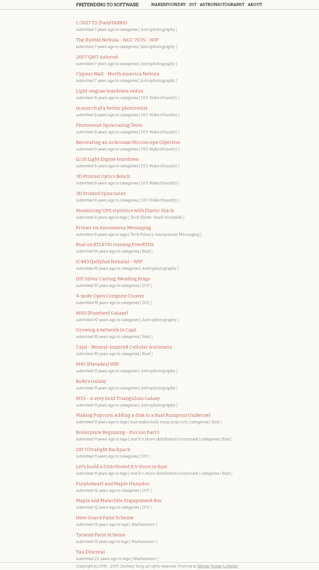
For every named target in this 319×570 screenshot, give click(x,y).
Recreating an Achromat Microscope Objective (128, 142)
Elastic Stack (152, 217)
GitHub (203, 566)
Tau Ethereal (90, 552)
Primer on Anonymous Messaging (113, 227)
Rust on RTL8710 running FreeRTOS (115, 244)
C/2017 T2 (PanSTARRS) (101, 23)
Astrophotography (222, 4)
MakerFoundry (163, 97)
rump (165, 422)
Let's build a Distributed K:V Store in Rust (121, 466)
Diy (193, 4)
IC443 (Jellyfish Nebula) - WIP (109, 261)
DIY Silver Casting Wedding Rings (113, 279)
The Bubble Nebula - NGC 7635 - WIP (117, 40)
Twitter (216, 566)
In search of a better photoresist (112, 108)
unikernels (149, 422)
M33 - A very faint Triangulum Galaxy (118, 398)
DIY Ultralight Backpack (103, 449)
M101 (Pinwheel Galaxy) (102, 313)
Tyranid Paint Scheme (100, 535)
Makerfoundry (168, 4)
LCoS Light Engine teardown (107, 159)
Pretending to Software (107, 4)
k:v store (147, 439)
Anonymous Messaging (177, 234)
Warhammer (143, 524)
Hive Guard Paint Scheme (105, 517)
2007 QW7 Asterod (97, 57)
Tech (134, 217)
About (255, 4)
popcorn (179, 422)
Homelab (173, 217)
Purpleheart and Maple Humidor (113, 484)
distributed (166, 439)
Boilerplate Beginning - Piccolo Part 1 (117, 432)
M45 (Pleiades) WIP (97, 364)
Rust (146, 251)
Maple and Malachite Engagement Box (118, 500)
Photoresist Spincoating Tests (109, 125)
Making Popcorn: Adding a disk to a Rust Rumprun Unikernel (143, 415)
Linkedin (230, 566)
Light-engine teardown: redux (109, 91)
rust (134, 422)
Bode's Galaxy (91, 381)
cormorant (188, 439)
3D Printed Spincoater (101, 193)
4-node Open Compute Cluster (110, 296)
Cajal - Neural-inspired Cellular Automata (124, 347)
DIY (144, 97)
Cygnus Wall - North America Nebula (118, 74)
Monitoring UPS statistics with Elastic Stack (125, 210)
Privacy (147, 234)
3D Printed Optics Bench (103, 176)
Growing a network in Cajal (106, 330)
